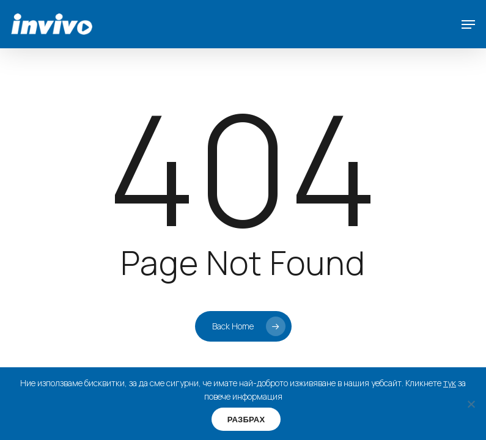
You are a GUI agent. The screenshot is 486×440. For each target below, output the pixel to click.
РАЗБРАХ (246, 419)
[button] (468, 24)
